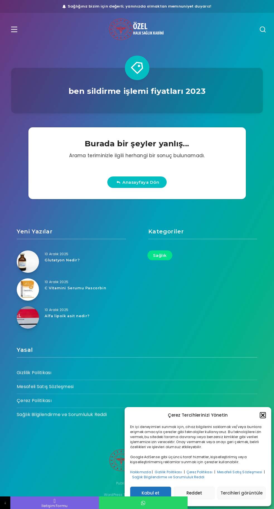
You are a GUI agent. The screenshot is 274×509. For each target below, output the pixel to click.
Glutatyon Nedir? (63, 260)
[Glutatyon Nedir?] (28, 261)
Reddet (194, 493)
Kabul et (150, 493)
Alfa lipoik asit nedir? (68, 316)
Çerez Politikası (199, 472)
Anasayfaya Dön (137, 182)
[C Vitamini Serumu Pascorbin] (28, 289)
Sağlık (160, 255)
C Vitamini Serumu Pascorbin (76, 288)
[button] (263, 415)
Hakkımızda (140, 472)
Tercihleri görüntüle (241, 493)
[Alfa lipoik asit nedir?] (28, 317)
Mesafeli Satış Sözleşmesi (240, 472)
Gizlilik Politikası (169, 472)
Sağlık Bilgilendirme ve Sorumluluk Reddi (168, 477)
